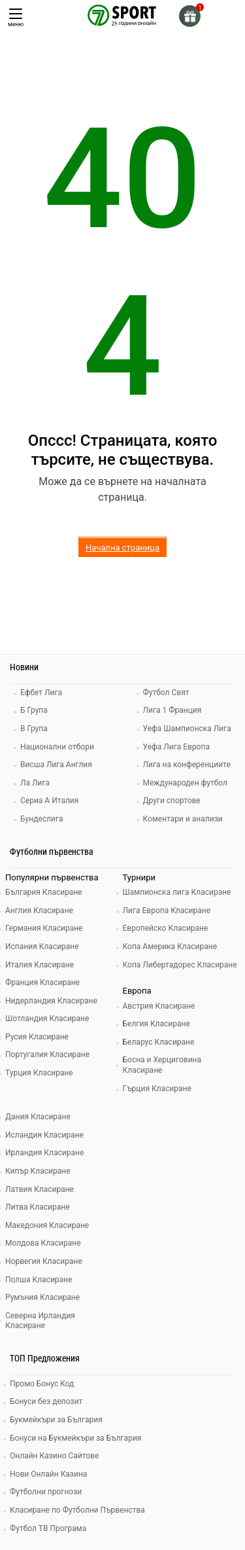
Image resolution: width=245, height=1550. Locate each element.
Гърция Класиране (157, 1088)
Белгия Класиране (156, 1023)
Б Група (34, 710)
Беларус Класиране (159, 1042)
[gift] (190, 16)
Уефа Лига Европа (176, 746)
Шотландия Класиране (47, 1018)
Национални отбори (57, 746)
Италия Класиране (39, 964)
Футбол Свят (166, 692)
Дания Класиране (38, 1116)
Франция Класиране (42, 982)
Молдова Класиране (43, 1243)
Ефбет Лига (41, 692)
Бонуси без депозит (46, 1401)
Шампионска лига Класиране (177, 892)
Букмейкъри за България (56, 1419)
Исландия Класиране (44, 1135)
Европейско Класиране (165, 928)
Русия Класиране (37, 1036)
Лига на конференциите (187, 764)
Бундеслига (41, 818)
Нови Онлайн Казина (48, 1474)
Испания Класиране (42, 946)
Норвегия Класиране (43, 1261)
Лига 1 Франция (172, 710)
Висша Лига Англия (56, 764)
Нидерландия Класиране (51, 1000)
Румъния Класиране (42, 1297)
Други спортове (172, 800)
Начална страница (122, 547)
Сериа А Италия (49, 800)
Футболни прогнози (46, 1491)
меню (16, 18)
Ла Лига (35, 782)
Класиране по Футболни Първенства (77, 1510)
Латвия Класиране (39, 1189)
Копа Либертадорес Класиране (180, 964)
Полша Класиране (38, 1279)
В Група (34, 728)
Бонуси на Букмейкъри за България (75, 1438)
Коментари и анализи (183, 818)
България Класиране (43, 892)
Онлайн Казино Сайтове (54, 1455)
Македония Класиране (47, 1225)
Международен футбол (185, 782)
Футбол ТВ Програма (48, 1528)
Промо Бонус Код (42, 1383)
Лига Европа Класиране (167, 910)
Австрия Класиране (159, 1006)
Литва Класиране (37, 1207)
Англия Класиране (39, 910)
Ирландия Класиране (44, 1152)
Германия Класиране (43, 928)
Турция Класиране (39, 1072)
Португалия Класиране (47, 1054)
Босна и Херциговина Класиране (162, 1065)
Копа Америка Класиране (170, 946)
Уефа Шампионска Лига (187, 728)
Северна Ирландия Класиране (40, 1321)
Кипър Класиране (38, 1171)
